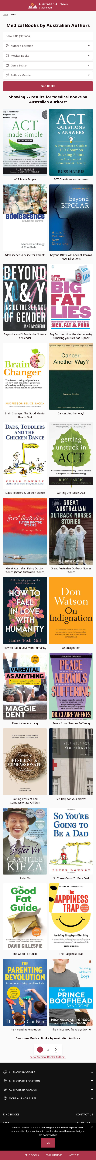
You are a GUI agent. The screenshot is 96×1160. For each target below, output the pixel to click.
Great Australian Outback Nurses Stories (71, 570)
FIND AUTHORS (54, 1155)
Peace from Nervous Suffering (71, 723)
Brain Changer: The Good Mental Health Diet (25, 415)
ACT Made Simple (25, 179)
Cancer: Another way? (71, 413)
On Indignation (71, 647)
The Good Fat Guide (24, 954)
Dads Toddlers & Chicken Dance (25, 492)
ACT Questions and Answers (71, 179)
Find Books (32, 1155)
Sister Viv (25, 878)
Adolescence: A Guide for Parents (25, 255)
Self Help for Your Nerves (71, 799)
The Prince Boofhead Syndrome (71, 1029)
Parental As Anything (25, 723)
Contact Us (84, 1114)
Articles (74, 1155)
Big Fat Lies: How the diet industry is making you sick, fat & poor (71, 336)
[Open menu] (17, 1155)
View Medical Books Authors (48, 1057)
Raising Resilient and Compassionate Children (25, 800)
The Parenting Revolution (25, 1029)
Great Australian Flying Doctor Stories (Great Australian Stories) (25, 570)
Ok (48, 1142)
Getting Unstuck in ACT (71, 492)
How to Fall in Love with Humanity (25, 647)
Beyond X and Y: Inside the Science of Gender (25, 336)
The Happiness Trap (71, 954)
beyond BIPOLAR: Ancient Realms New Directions (71, 256)
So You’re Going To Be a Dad (71, 878)
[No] (91, 1127)
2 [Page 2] (48, 1049)
